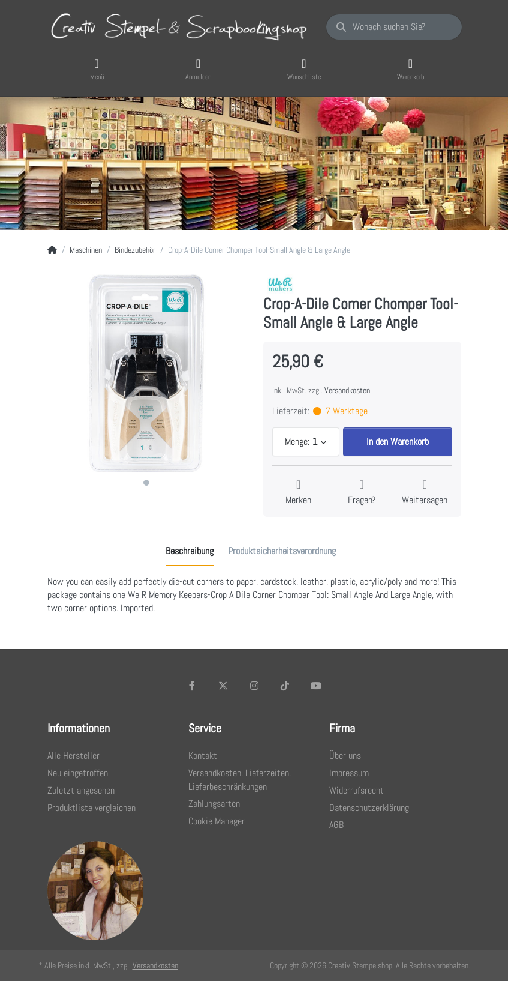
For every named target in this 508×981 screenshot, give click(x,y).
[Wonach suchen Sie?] (394, 27)
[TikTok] (285, 685)
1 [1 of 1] (146, 483)
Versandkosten (347, 390)
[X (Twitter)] (223, 685)
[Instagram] (254, 685)
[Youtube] (316, 685)
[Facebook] (192, 685)
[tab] (190, 551)
